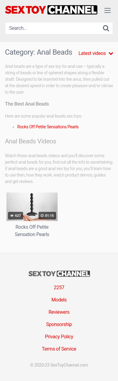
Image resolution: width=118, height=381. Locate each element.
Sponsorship (59, 324)
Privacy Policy (59, 337)
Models (59, 300)
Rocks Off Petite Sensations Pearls (48, 126)
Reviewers (58, 312)
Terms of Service (59, 349)
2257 (59, 287)
